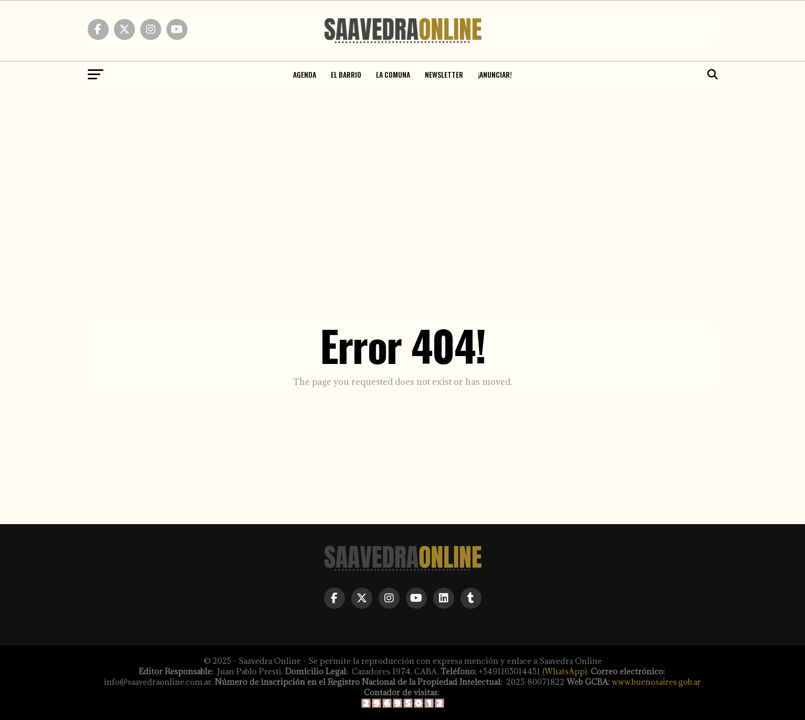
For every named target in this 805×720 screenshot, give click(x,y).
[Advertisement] (403, 166)
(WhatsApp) (564, 671)
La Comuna (393, 74)
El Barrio (346, 74)
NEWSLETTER (444, 74)
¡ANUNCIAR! (495, 74)
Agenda (304, 74)
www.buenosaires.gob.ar (656, 682)
